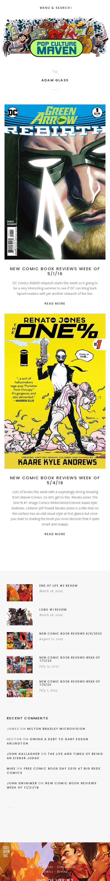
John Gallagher (23, 754)
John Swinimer (22, 783)
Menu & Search (56, 8)
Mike (11, 768)
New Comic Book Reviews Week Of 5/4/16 (55, 480)
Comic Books (67, 867)
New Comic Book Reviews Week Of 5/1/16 (55, 271)
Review (62, 872)
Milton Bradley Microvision (56, 729)
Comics (47, 872)
